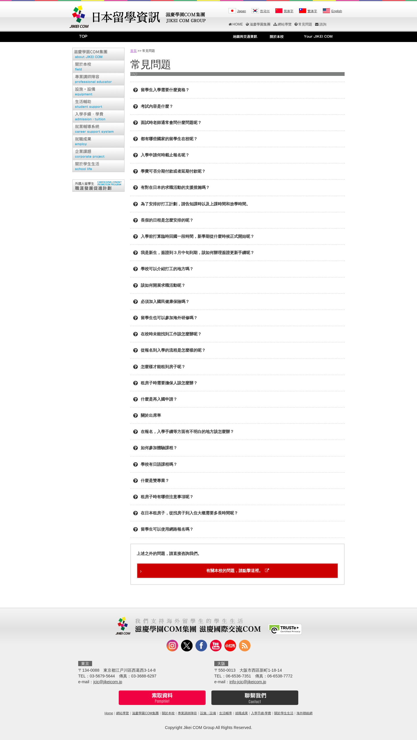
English (336, 11)
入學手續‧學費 (261, 713)
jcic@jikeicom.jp (107, 681)
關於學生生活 (283, 713)
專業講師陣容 (187, 713)
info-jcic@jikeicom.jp (247, 681)
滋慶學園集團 (258, 24)
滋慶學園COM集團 (145, 713)
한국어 (265, 11)
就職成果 (241, 713)
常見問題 (303, 24)
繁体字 (312, 11)
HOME (235, 24)
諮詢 (320, 24)
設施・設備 (208, 713)
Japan (241, 11)
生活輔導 (225, 713)
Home (109, 713)
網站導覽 (282, 24)
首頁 (133, 50)
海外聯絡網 (304, 713)
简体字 (288, 11)
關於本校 (168, 713)
